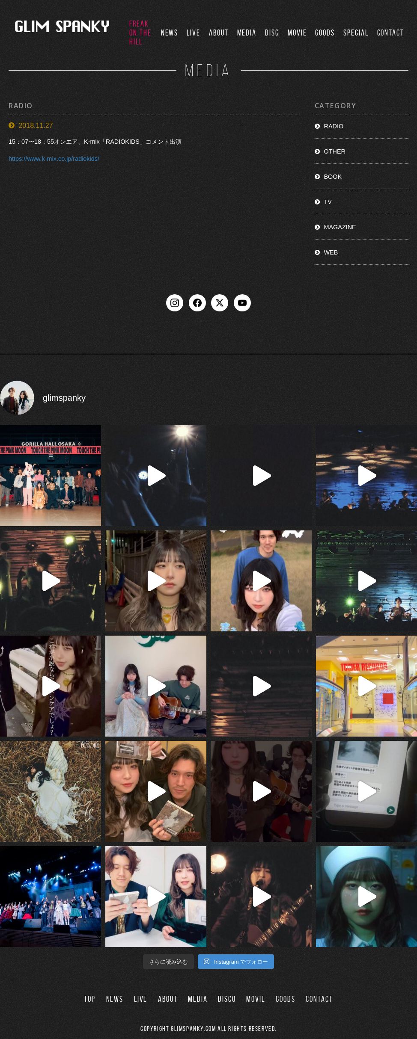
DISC (272, 32)
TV (328, 201)
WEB (331, 252)
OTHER (335, 151)
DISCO (227, 999)
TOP (89, 999)
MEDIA (247, 32)
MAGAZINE (340, 227)
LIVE (193, 32)
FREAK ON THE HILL (140, 32)
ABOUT (219, 32)
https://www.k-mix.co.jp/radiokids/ (54, 159)
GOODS (325, 32)
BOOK (333, 176)
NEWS (170, 32)
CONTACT (390, 32)
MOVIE (297, 32)
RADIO (334, 126)
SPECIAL (355, 32)
